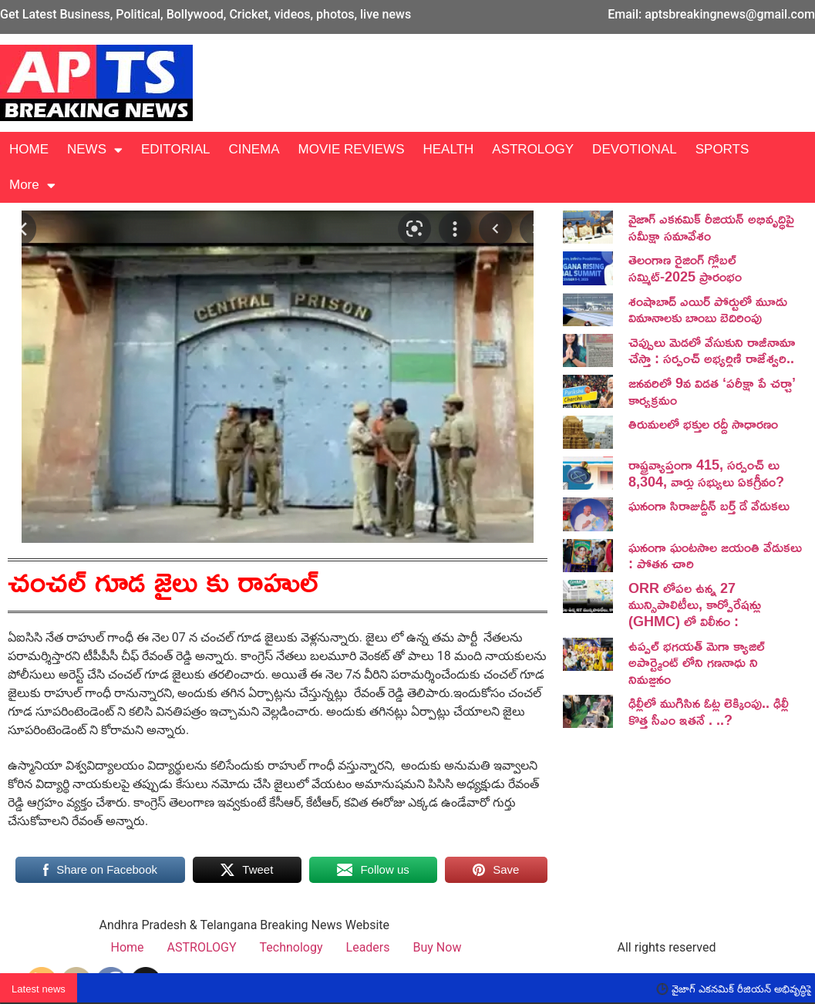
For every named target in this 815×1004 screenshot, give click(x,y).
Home (127, 947)
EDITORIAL (175, 149)
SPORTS (722, 149)
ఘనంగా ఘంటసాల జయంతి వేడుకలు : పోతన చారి (715, 555)
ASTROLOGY (533, 149)
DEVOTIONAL (634, 149)
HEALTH (448, 149)
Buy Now (437, 947)
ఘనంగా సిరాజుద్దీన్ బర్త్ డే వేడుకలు (709, 505)
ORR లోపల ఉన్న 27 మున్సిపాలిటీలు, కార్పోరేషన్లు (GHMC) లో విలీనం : (694, 604)
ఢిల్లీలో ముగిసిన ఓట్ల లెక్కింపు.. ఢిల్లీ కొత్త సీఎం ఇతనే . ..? (708, 711)
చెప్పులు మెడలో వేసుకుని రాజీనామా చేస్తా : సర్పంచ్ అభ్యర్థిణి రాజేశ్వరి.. (711, 350)
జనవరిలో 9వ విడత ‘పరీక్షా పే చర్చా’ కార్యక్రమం (712, 391)
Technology (291, 947)
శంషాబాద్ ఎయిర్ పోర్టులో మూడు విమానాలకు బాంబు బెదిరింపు (707, 309)
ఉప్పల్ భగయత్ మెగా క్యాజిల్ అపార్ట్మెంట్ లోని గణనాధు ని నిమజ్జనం (696, 662)
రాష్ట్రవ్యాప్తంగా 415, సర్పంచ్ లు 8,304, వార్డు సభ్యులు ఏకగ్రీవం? (706, 472)
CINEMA (253, 149)
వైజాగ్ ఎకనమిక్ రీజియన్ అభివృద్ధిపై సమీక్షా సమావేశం (711, 226)
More (32, 185)
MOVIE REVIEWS (351, 149)
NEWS (95, 150)
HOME (29, 149)
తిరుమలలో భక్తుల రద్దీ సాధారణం (703, 423)
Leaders (368, 947)
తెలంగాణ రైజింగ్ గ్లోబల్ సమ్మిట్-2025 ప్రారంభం (685, 267)
